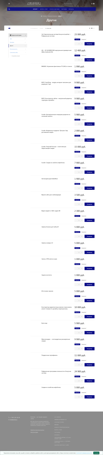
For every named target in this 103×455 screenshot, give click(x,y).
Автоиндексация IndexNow (50, 178)
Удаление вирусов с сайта (61, 445)
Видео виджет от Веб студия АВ (51, 211)
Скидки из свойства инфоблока (51, 387)
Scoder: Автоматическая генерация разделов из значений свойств (56, 115)
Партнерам (57, 432)
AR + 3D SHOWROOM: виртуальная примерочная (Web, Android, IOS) (56, 51)
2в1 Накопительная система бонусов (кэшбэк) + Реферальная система (56, 35)
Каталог (56, 424)
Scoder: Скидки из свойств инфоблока (53, 162)
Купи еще (44, 323)
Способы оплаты (59, 422)
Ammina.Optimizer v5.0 (60, 419)
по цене (41, 28)
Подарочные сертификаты (49, 355)
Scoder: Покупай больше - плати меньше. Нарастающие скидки (54, 147)
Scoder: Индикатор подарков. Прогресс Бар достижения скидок (55, 131)
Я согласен (96, 453)
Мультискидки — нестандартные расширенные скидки (56, 340)
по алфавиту (47, 28)
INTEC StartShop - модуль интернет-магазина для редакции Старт (56, 83)
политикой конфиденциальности (84, 453)
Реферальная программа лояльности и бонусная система (56, 372)
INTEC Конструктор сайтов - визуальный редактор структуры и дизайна (57, 99)
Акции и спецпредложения (61, 427)
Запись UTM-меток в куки (49, 259)
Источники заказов (47, 291)
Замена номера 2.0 (47, 243)
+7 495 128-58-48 (33, 3)
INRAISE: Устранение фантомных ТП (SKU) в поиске (57, 66)
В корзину (89, 43)
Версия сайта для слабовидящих (51, 194)
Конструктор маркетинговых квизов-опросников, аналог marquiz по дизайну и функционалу (57, 308)
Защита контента (47, 275)
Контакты (57, 435)
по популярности (34, 28)
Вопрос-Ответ (58, 429)
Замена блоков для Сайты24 (50, 227)
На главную (57, 417)
